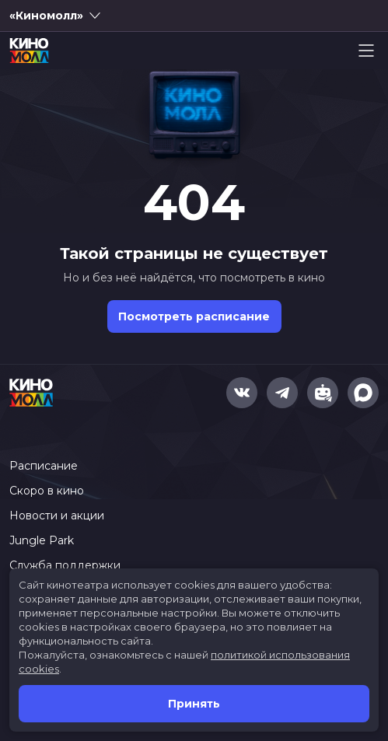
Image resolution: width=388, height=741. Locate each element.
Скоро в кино (46, 491)
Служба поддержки (65, 565)
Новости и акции (56, 516)
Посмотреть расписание (194, 316)
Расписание (43, 466)
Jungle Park (41, 540)
